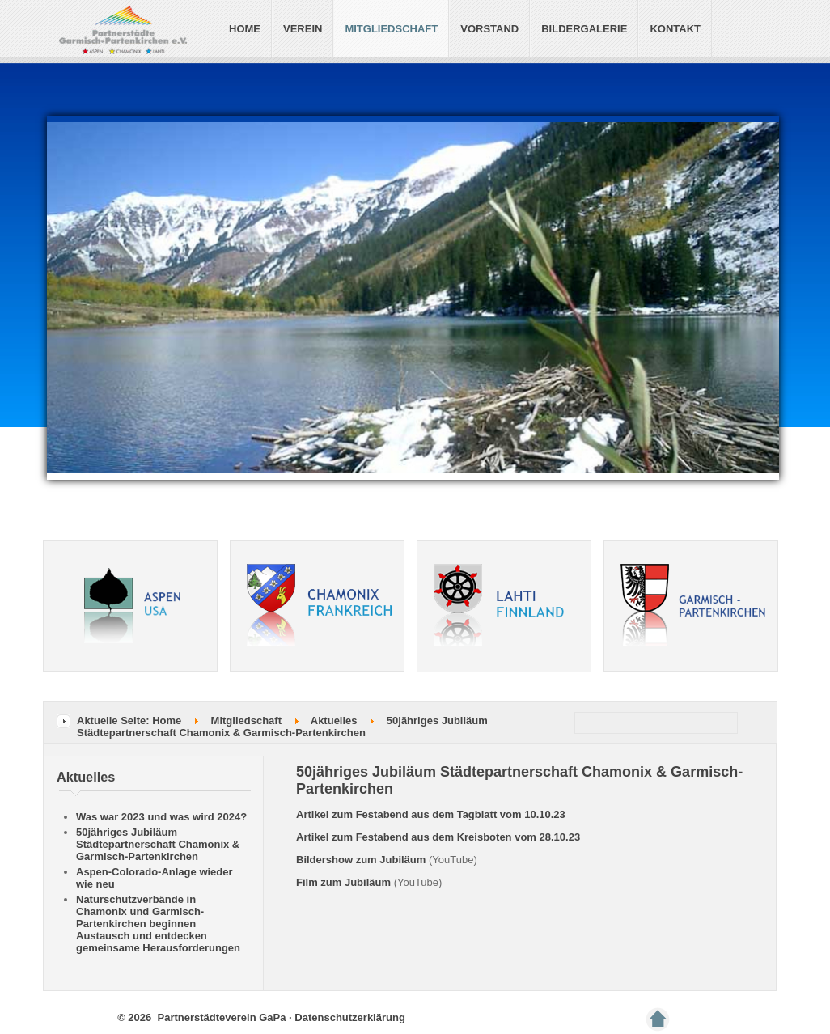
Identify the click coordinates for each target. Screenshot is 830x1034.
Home (244, 29)
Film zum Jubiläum (343, 882)
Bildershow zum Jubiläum (361, 860)
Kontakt (675, 29)
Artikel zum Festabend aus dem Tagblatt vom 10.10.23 (430, 814)
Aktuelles (334, 720)
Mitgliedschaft (391, 29)
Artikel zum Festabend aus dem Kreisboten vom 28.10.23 (438, 837)
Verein (302, 29)
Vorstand (489, 29)
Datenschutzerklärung (349, 1017)
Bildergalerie (584, 29)
